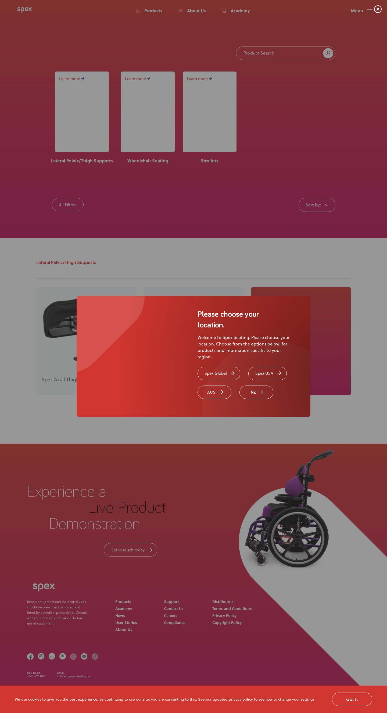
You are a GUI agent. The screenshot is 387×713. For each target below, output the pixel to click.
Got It (352, 699)
